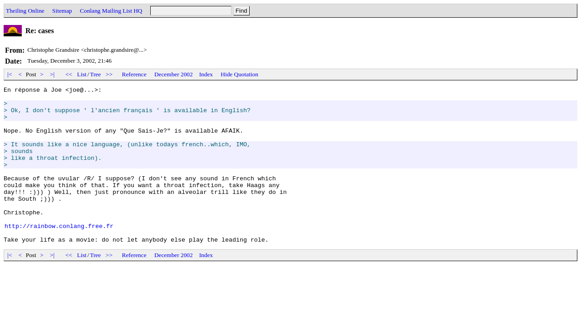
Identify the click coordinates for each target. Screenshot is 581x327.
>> (109, 74)
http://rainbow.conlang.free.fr (59, 254)
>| (52, 74)
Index (206, 74)
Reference (134, 74)
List (82, 74)
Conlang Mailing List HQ (111, 10)
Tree (95, 74)
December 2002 (173, 74)
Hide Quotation (239, 74)
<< (69, 74)
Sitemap (62, 10)
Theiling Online (25, 10)
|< (10, 74)
